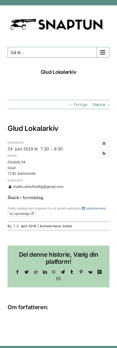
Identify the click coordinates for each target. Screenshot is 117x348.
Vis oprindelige (21, 214)
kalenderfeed (94, 208)
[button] (104, 153)
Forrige (81, 104)
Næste (99, 104)
